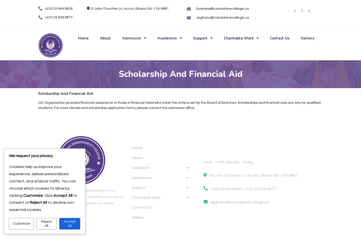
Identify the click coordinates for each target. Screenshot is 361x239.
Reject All (46, 223)
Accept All (70, 223)
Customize (21, 223)
